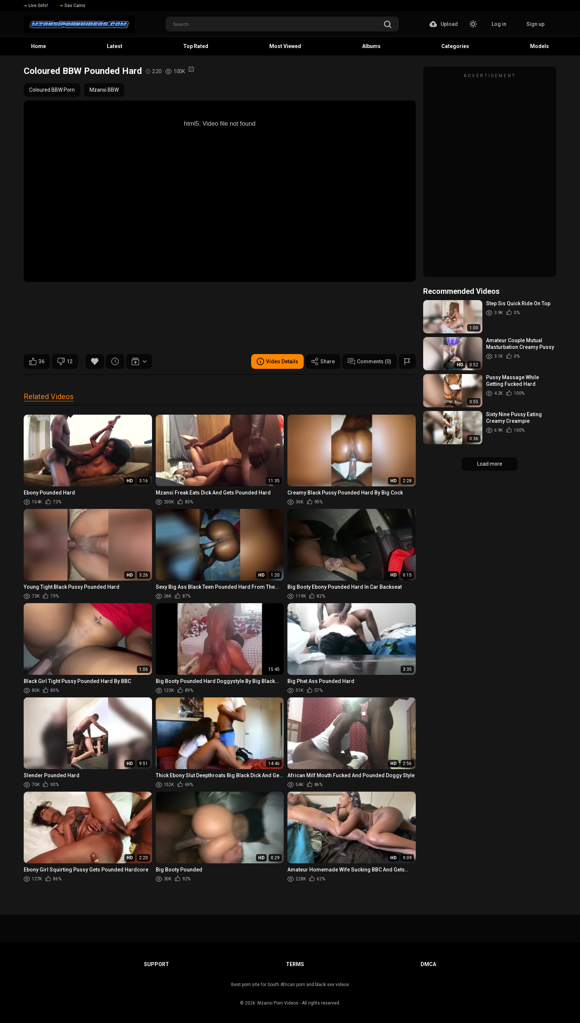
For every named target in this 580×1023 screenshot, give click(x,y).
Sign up (535, 24)
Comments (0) (369, 361)
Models (539, 46)
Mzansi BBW (104, 90)
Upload (443, 24)
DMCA (428, 964)
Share (323, 361)
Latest (114, 46)
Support (156, 964)
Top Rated (195, 46)
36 (36, 361)
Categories (455, 46)
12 (64, 361)
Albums (371, 46)
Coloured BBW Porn (52, 90)
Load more (489, 464)
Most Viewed (285, 46)
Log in (499, 24)
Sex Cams (72, 5)
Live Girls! (36, 5)
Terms (295, 964)
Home (38, 46)
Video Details (277, 361)
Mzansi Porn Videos (278, 1003)
